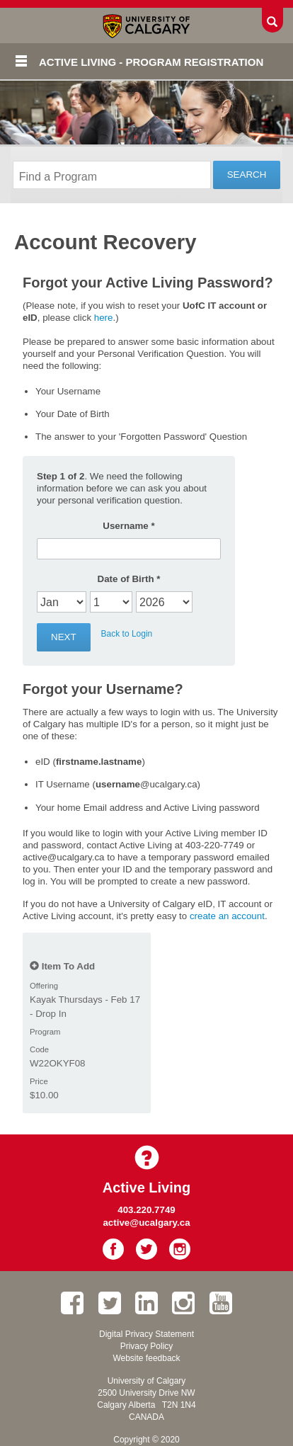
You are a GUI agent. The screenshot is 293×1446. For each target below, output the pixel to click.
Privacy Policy (146, 1346)
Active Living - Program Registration (151, 62)
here (103, 317)
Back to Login (127, 634)
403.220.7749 (146, 1209)
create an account (227, 916)
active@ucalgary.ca (146, 1222)
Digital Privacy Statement (146, 1334)
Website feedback (146, 1358)
